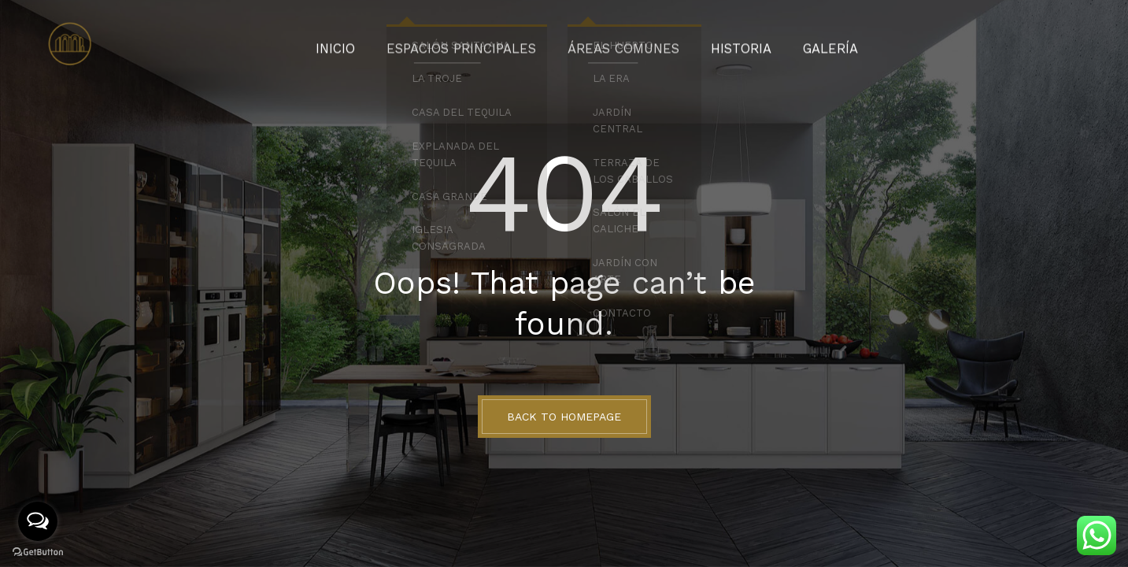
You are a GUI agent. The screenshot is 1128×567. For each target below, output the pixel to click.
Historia (721, 43)
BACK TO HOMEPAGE (564, 416)
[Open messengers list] (37, 521)
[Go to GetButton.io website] (38, 551)
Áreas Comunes (617, 43)
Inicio (365, 43)
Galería (802, 43)
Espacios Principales (476, 43)
